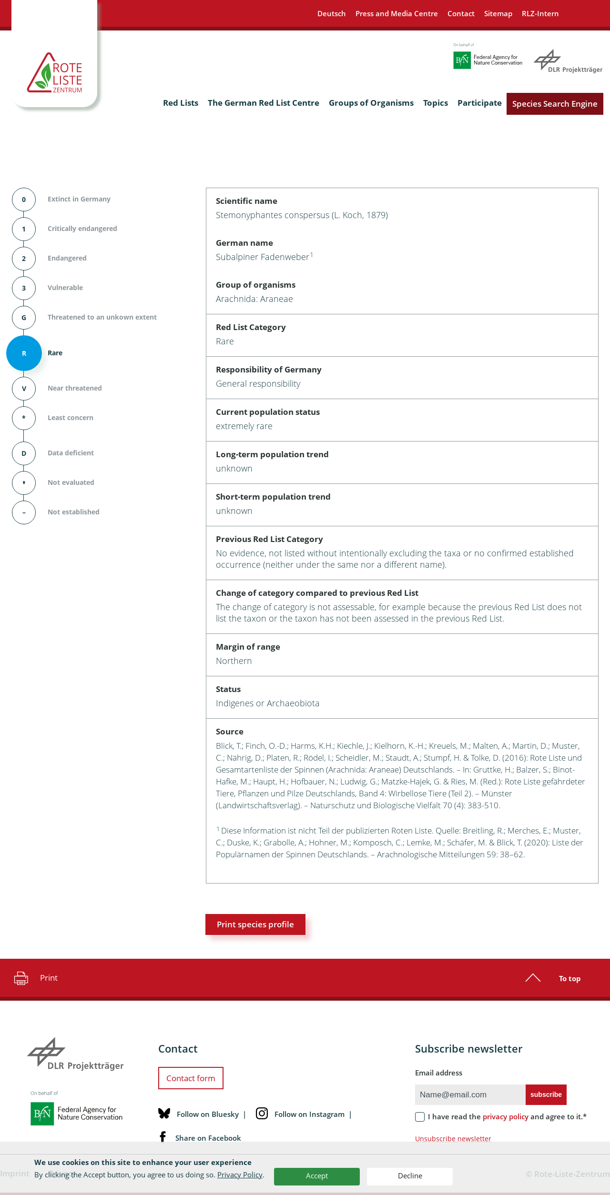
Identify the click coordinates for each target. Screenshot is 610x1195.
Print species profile (255, 924)
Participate (480, 102)
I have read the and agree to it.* (507, 1116)
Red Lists (180, 102)
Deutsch (331, 13)
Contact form (190, 1078)
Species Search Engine (555, 103)
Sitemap (498, 13)
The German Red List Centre (263, 102)
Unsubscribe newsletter (453, 1138)
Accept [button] (317, 1175)
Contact (461, 13)
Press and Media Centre (397, 13)
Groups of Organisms (371, 102)
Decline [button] (410, 1175)
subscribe (546, 1094)
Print (34, 977)
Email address (438, 1072)
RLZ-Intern (540, 13)
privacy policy (506, 1116)
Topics (435, 102)
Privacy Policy (240, 1174)
